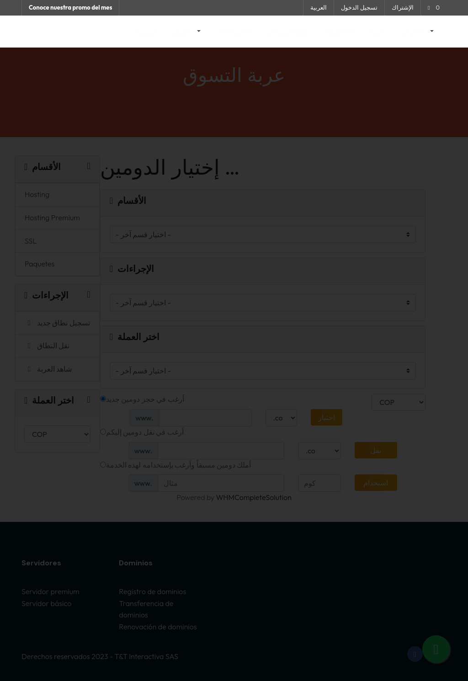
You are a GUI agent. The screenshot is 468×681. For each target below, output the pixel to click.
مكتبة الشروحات (288, 31)
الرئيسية (146, 31)
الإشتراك (403, 7)
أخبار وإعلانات (233, 31)
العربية (318, 7)
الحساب (412, 31)
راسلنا (378, 31)
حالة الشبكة (339, 31)
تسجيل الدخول (359, 7)
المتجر (181, 31)
